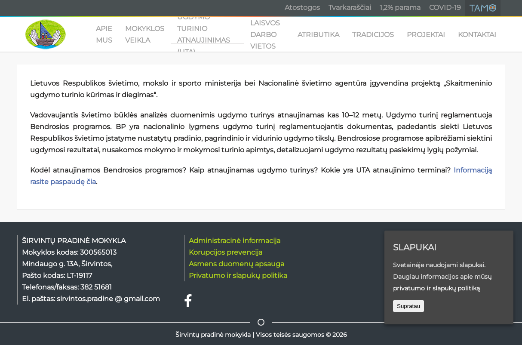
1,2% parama (400, 7)
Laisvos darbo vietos (265, 34)
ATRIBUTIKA (318, 35)
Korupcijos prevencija (225, 252)
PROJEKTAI (426, 35)
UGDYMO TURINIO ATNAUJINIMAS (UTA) (203, 34)
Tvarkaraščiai (350, 7)
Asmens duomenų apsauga (236, 264)
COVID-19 (445, 7)
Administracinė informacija (234, 241)
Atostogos (302, 7)
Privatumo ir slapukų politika (238, 275)
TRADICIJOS (373, 35)
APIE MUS (104, 34)
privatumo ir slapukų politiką (436, 288)
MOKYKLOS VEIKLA (144, 34)
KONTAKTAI (477, 35)
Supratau (408, 306)
